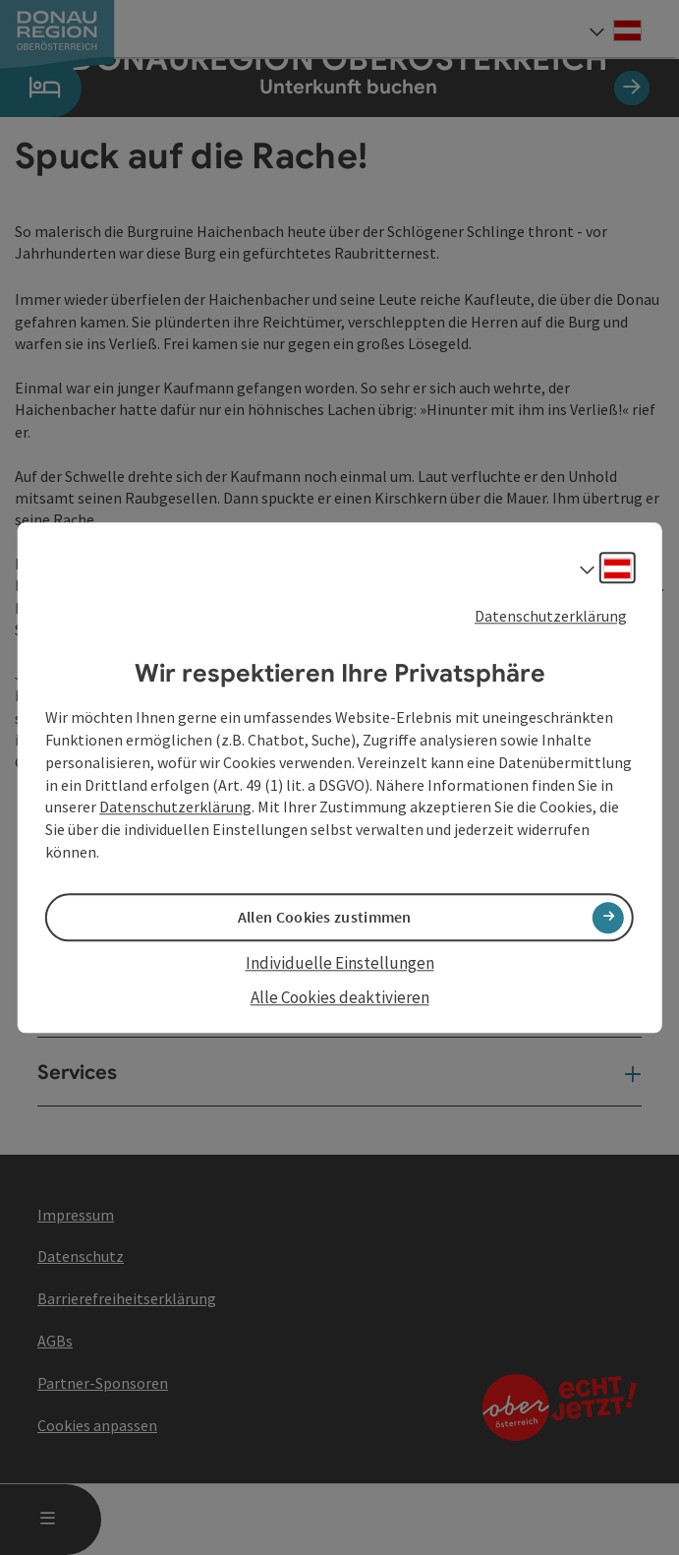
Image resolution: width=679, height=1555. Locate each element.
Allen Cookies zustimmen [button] (325, 917)
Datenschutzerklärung (551, 616)
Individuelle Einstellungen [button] (340, 964)
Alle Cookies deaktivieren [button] (340, 997)
